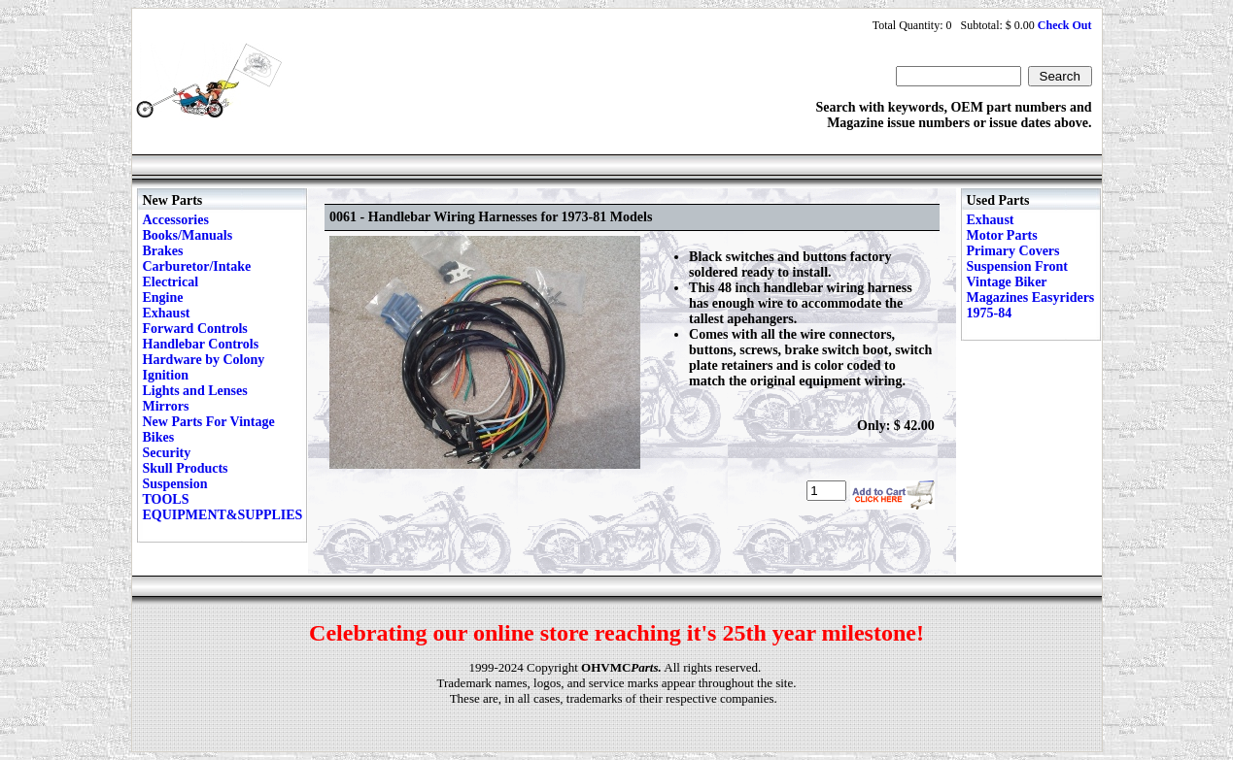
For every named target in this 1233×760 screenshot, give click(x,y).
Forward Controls (195, 328)
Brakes (163, 251)
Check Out (1065, 25)
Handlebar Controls (201, 344)
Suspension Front (1017, 266)
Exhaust (166, 313)
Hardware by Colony (204, 359)
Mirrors (166, 406)
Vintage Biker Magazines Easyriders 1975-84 (1031, 297)
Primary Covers (1013, 251)
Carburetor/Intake (197, 266)
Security (167, 453)
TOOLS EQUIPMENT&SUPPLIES (223, 507)
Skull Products (185, 468)
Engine (163, 297)
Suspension (175, 484)
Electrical (171, 282)
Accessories (176, 220)
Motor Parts (1002, 235)
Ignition (165, 375)
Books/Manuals (188, 235)
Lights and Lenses (195, 390)
